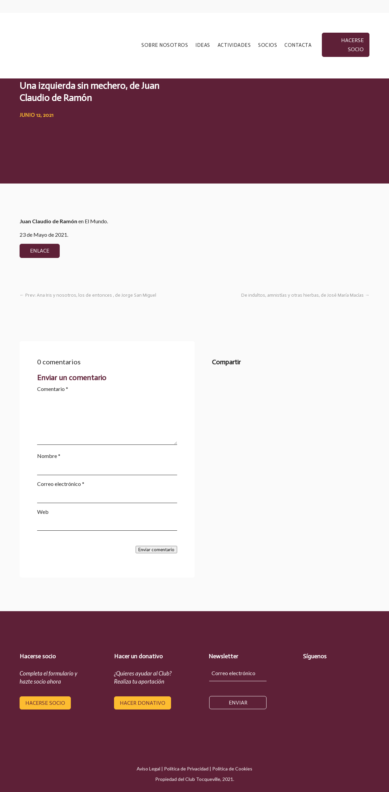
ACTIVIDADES (234, 45)
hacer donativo (142, 703)
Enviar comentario (156, 549)
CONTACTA (297, 45)
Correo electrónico (60, 484)
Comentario (52, 389)
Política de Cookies (232, 768)
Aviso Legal (148, 768)
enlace (39, 251)
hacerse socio (352, 45)
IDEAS (202, 45)
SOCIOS (267, 45)
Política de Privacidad (186, 768)
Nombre (48, 456)
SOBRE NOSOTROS (164, 45)
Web (43, 511)
